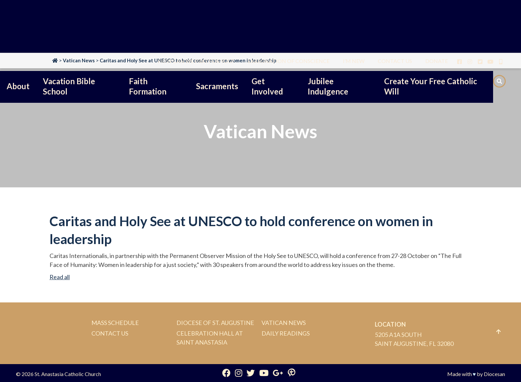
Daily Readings (285, 333)
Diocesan (494, 374)
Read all (60, 277)
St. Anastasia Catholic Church (68, 374)
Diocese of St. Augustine (215, 322)
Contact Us (109, 333)
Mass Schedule (115, 322)
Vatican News (283, 322)
